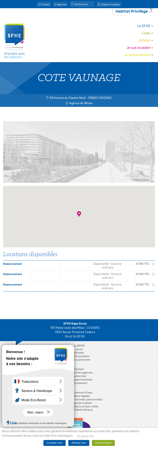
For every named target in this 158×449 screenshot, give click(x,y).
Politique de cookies (79, 403)
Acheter (144, 40)
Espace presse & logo (79, 392)
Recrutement (79, 383)
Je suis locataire (138, 48)
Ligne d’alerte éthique (79, 409)
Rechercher (79, 376)
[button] (72, 4)
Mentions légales (79, 396)
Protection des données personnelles (79, 399)
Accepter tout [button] (54, 443)
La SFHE (143, 26)
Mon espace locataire (79, 379)
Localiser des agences (79, 372)
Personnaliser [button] (103, 443)
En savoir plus (85, 436)
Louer (146, 33)
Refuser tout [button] (79, 443)
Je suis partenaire (137, 55)
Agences (61, 4)
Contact (45, 4)
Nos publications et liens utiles (79, 406)
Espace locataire (111, 4)
